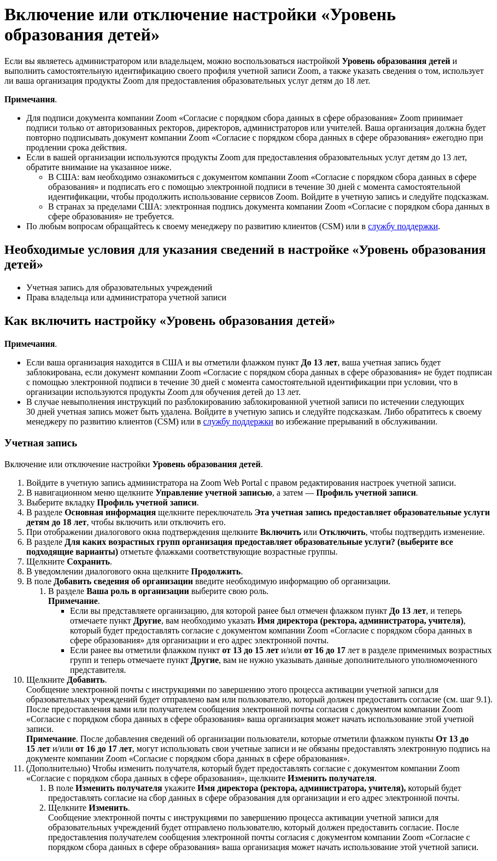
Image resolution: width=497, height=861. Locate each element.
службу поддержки (403, 226)
